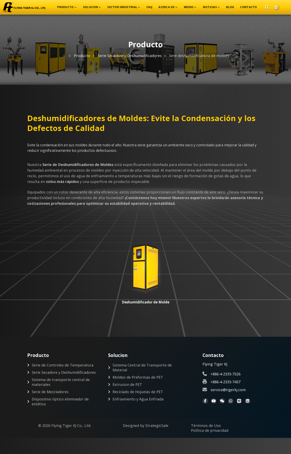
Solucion (90, 7)
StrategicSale (156, 425)
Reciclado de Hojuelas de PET (138, 392)
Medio (188, 7)
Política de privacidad (209, 430)
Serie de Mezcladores (50, 392)
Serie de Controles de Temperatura (62, 365)
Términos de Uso (206, 425)
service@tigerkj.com (228, 389)
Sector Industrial (122, 7)
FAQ (149, 7)
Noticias (210, 7)
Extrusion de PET (127, 384)
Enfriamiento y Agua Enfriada (138, 399)
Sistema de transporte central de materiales (61, 382)
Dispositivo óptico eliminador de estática (60, 401)
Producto (65, 7)
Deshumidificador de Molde (145, 302)
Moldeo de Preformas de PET (138, 377)
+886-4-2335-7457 (225, 382)
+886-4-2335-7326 (225, 374)
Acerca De (166, 7)
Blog (230, 7)
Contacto (248, 7)
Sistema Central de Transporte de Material (142, 368)
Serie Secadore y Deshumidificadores (130, 55)
